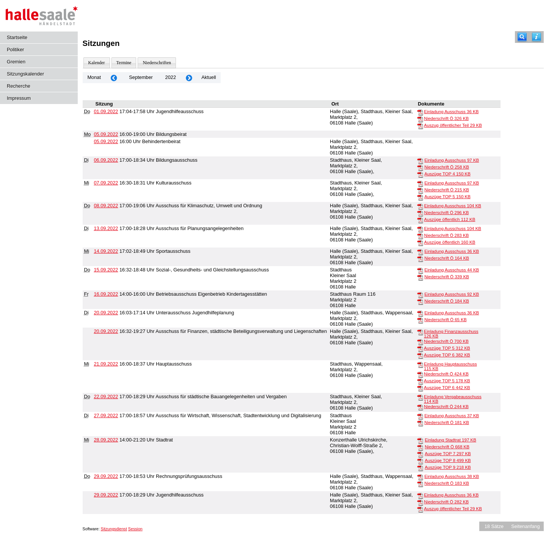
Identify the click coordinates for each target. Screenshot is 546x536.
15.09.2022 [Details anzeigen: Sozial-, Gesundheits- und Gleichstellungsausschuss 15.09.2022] (106, 270)
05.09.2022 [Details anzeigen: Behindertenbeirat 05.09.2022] (106, 141)
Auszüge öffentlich (449, 219)
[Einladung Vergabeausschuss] (420, 397)
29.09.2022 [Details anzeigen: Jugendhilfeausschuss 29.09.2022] (106, 495)
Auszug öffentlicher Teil (453, 125)
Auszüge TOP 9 (448, 467)
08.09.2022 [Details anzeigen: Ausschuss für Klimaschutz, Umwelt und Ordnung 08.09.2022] (106, 205)
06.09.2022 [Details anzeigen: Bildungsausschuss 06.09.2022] (106, 160)
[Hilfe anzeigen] (536, 37)
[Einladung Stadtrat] (420, 440)
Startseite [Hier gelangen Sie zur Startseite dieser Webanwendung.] (17, 37)
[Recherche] (522, 37)
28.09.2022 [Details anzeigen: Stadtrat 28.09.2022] (106, 440)
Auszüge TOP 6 (447, 355)
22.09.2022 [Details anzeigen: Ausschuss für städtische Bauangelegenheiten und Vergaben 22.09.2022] (106, 396)
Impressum (19, 98)
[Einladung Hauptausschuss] (420, 364)
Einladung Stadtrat (450, 440)
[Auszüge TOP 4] (420, 174)
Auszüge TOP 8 (448, 460)
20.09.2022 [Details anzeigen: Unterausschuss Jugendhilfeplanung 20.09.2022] (106, 312)
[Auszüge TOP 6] (420, 355)
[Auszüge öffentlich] (420, 220)
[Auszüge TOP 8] (420, 461)
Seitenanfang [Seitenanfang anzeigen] (525, 526)
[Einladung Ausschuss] (420, 112)
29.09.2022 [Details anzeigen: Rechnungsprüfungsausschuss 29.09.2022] (106, 476)
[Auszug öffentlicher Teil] (420, 125)
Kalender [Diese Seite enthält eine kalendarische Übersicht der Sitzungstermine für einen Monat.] (96, 62)
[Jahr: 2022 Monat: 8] (114, 77)
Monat (94, 77)
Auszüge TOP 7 (448, 453)
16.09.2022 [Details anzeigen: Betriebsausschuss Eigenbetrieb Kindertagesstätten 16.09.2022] (106, 294)
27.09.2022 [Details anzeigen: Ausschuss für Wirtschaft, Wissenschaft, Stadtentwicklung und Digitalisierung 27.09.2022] (106, 415)
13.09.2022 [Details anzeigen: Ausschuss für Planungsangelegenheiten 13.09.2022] (106, 228)
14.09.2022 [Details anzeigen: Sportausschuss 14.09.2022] (106, 251)
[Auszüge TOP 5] (420, 197)
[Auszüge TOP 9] (420, 467)
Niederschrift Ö (446, 118)
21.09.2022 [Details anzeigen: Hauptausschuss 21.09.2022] (106, 364)
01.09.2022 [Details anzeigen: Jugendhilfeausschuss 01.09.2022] (106, 111)
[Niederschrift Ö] (420, 119)
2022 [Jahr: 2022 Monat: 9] (170, 77)
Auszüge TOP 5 (447, 196)
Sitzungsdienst (114, 529)
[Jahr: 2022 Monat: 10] (189, 77)
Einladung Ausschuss (451, 111)
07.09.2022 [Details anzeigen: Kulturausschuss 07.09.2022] (106, 183)
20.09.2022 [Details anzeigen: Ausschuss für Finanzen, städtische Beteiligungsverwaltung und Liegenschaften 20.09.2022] (106, 331)
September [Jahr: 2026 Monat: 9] (141, 77)
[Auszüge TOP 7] (420, 454)
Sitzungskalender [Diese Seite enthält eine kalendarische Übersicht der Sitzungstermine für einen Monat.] (25, 74)
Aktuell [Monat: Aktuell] (208, 77)
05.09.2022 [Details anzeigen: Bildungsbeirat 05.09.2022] (106, 134)
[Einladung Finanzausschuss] (420, 331)
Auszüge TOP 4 (447, 174)
